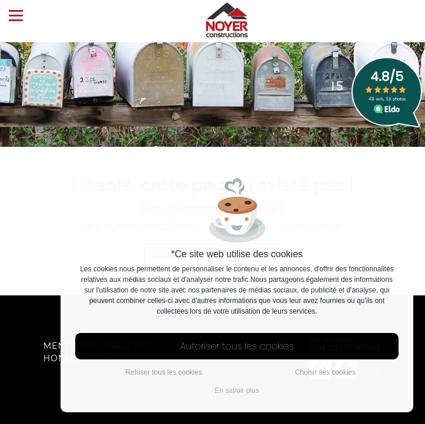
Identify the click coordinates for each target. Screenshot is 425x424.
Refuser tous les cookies (163, 372)
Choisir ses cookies (325, 372)
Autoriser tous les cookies (237, 346)
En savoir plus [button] (237, 390)
